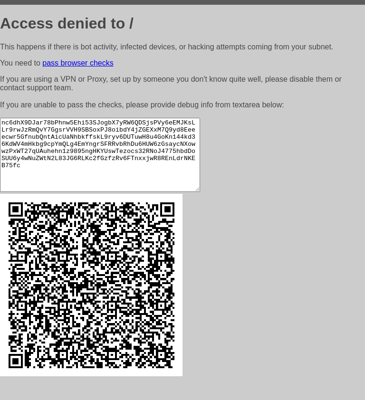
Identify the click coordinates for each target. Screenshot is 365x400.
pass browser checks (77, 63)
